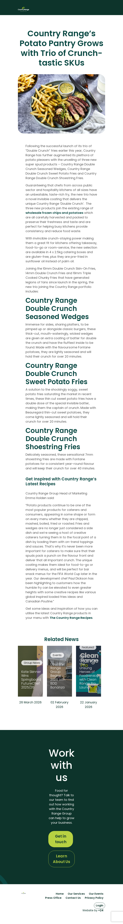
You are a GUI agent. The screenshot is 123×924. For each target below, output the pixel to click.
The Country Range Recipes (71, 618)
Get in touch (60, 839)
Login (99, 905)
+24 (100, 910)
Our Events (96, 894)
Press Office (53, 898)
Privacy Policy (94, 898)
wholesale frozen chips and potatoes (54, 213)
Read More (30, 711)
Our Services (76, 894)
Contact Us (73, 898)
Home (60, 894)
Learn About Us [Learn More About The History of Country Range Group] (61, 859)
